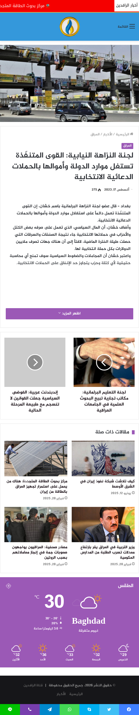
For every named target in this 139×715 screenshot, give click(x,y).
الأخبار (107, 135)
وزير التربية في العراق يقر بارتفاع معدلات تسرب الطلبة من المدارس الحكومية (107, 552)
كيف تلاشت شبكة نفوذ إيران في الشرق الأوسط (107, 484)
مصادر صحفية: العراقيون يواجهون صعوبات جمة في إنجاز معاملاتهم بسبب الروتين (39, 552)
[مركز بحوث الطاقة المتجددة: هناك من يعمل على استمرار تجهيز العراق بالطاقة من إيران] (35, 458)
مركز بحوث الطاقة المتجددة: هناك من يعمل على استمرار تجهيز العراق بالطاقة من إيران (37, 486)
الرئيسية (124, 135)
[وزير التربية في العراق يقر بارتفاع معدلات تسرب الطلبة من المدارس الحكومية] (103, 524)
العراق (95, 135)
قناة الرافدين (33, 685)
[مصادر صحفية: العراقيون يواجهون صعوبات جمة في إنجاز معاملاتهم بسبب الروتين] (35, 524)
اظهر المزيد (69, 313)
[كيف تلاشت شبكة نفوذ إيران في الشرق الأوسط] (103, 458)
